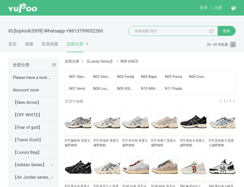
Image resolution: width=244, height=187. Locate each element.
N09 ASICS (126, 88)
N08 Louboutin (102, 88)
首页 (12, 44)
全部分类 (75, 44)
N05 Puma (173, 77)
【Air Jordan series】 (32, 177)
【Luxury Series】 (99, 61)
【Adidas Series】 (29, 164)
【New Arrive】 (27, 102)
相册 (29, 44)
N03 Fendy (125, 77)
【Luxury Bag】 (27, 152)
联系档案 (50, 44)
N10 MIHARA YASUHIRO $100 (149, 88)
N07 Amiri (77, 88)
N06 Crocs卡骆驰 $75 (197, 77)
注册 (218, 7)
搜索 (226, 31)
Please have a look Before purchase (32, 77)
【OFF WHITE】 (27, 114)
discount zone (26, 90)
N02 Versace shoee (102, 77)
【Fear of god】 (27, 127)
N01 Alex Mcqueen (78, 77)
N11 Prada (173, 88)
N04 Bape (149, 77)
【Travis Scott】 (28, 139)
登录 (203, 7)
